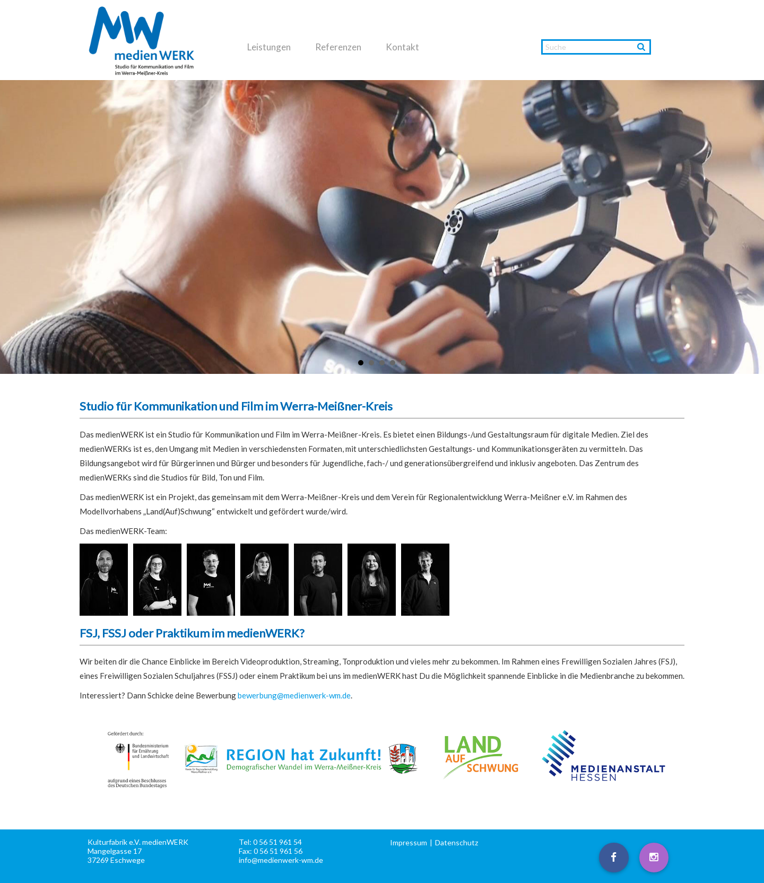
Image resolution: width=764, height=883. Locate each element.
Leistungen (269, 47)
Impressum (408, 842)
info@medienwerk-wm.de (281, 859)
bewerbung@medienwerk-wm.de (294, 695)
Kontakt (402, 47)
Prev (13, 227)
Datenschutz (456, 842)
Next (750, 227)
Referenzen (338, 47)
